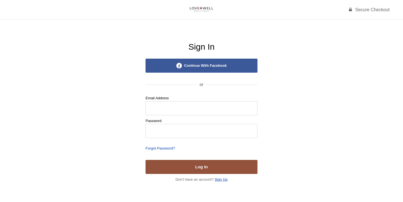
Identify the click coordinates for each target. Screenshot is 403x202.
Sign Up (221, 179)
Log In (201, 166)
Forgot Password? (160, 148)
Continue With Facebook (201, 65)
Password (153, 121)
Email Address (157, 98)
